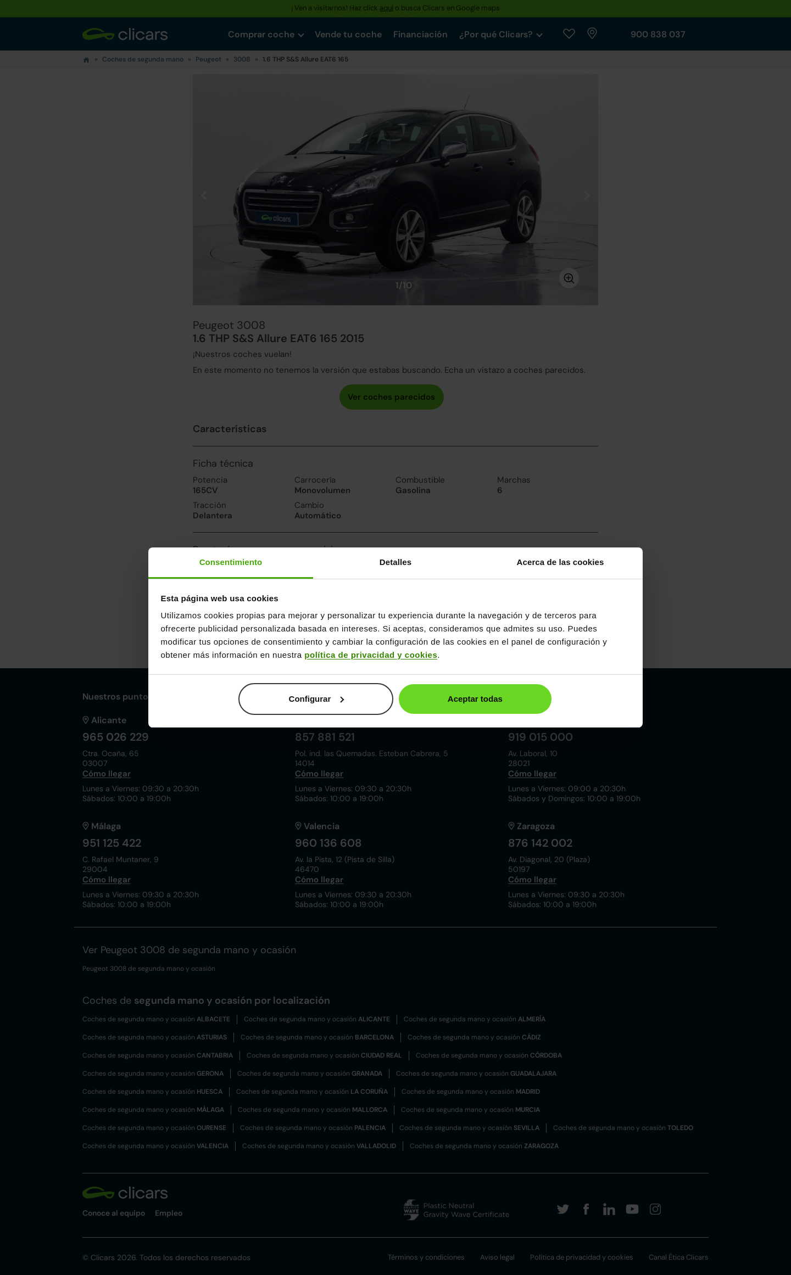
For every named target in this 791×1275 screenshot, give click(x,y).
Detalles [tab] (395, 562)
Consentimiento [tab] (231, 562)
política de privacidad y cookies (370, 654)
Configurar (316, 698)
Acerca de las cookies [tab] (560, 562)
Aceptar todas (475, 698)
